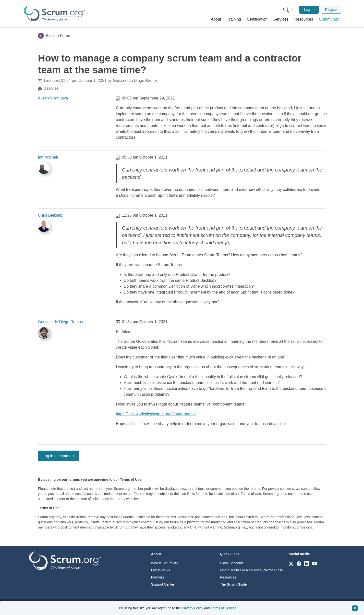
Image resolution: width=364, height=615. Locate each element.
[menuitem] (288, 10)
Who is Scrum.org (164, 563)
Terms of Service (223, 608)
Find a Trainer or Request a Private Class (251, 570)
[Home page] (54, 13)
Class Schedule (232, 563)
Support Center (162, 584)
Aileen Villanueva (53, 98)
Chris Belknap (50, 215)
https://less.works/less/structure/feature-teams (155, 414)
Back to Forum (54, 36)
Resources (228, 577)
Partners (157, 577)
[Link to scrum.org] (291, 563)
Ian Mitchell (48, 157)
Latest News (160, 570)
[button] (216, 19)
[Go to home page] (65, 560)
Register (331, 10)
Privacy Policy (192, 608)
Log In (309, 10)
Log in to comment (59, 456)
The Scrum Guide (233, 584)
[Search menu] (288, 10)
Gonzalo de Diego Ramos (60, 322)
